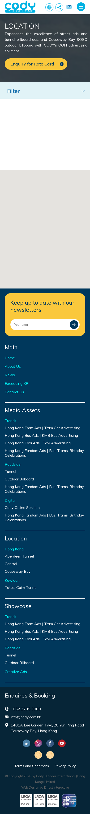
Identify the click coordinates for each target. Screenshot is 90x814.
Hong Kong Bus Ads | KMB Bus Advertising (41, 435)
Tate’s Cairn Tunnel (21, 587)
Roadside (13, 464)
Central (11, 563)
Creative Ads (16, 672)
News (10, 375)
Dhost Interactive (56, 787)
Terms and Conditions (31, 766)
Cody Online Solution (22, 507)
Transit (11, 421)
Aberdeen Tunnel (19, 556)
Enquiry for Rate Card (69, 6)
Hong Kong (14, 549)
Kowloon (12, 580)
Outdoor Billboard (19, 479)
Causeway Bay (18, 571)
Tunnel (10, 471)
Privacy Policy (65, 766)
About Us (13, 366)
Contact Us (14, 392)
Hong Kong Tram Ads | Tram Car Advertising (42, 427)
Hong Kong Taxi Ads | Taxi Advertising (38, 443)
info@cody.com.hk (26, 717)
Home (10, 358)
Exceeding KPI (17, 383)
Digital (10, 500)
